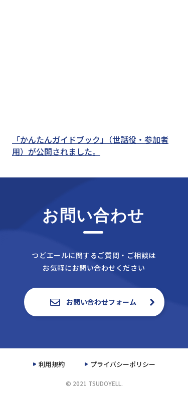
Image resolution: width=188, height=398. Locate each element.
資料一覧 (146, 14)
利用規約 (52, 364)
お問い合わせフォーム (94, 302)
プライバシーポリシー (122, 364)
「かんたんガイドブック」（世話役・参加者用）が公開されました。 (90, 145)
